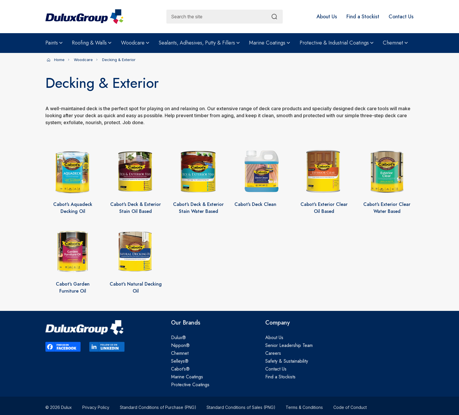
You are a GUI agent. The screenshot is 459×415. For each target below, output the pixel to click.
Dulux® (178, 337)
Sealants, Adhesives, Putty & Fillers (199, 43)
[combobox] (224, 17)
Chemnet (395, 43)
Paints (54, 43)
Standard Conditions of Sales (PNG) (241, 407)
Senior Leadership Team (289, 345)
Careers (273, 353)
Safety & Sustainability (286, 361)
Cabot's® (180, 369)
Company (277, 322)
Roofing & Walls (91, 43)
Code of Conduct (350, 407)
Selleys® (179, 361)
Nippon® (180, 345)
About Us (274, 337)
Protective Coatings (190, 384)
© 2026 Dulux (58, 407)
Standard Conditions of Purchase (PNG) (158, 407)
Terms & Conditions (304, 407)
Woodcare (135, 43)
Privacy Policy (95, 407)
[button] (326, 16)
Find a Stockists (280, 376)
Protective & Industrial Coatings (336, 43)
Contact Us (276, 369)
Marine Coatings (269, 43)
